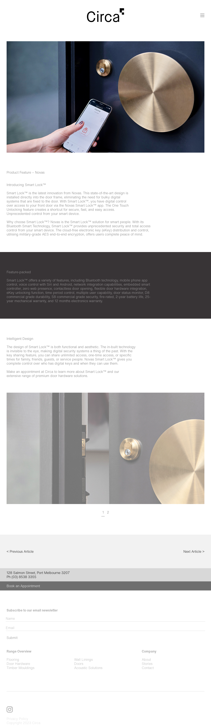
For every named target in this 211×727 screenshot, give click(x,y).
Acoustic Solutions (88, 675)
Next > (193, 551)
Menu (202, 15)
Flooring (13, 667)
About (146, 667)
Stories (147, 671)
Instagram (10, 717)
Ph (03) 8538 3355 (21, 576)
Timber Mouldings (20, 675)
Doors (78, 671)
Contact (148, 675)
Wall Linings (83, 667)
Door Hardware (18, 671)
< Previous (20, 551)
